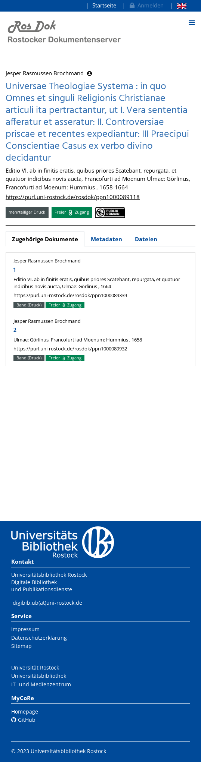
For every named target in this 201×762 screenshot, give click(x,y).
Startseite (104, 5)
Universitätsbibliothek (38, 675)
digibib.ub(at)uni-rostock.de (47, 602)
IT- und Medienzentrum (41, 684)
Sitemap (21, 645)
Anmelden (146, 5)
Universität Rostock (35, 667)
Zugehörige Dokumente (45, 239)
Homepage (24, 711)
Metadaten (106, 239)
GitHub (23, 719)
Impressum (25, 629)
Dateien (146, 239)
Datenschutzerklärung (39, 637)
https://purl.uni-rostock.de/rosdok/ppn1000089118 (73, 197)
